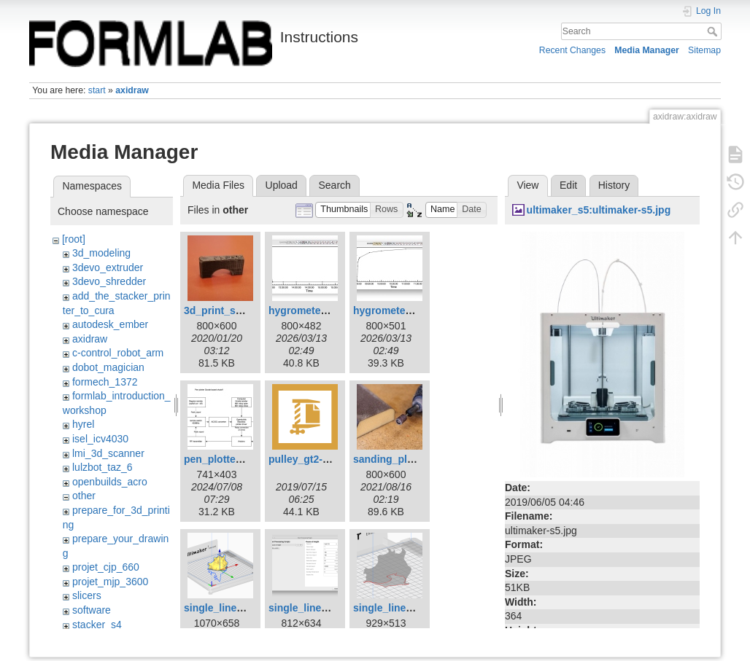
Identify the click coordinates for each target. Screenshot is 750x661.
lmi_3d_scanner (108, 453)
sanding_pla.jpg (392, 459)
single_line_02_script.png (330, 608)
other (84, 495)
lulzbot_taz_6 (102, 467)
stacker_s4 (97, 624)
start (97, 90)
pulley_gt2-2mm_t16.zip (326, 459)
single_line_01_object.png (247, 608)
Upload (282, 185)
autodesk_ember (110, 324)
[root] (73, 239)
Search (714, 31)
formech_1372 (105, 382)
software (91, 610)
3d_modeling (101, 253)
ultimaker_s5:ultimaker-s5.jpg (599, 210)
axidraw (132, 90)
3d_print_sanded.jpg (234, 310)
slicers (86, 595)
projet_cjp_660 (105, 567)
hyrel (83, 424)
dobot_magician (108, 367)
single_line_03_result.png (415, 608)
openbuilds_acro (109, 482)
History (614, 185)
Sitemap (704, 50)
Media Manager (646, 50)
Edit (568, 185)
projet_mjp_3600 (110, 581)
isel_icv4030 (100, 439)
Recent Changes (572, 50)
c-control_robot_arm (117, 353)
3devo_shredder (109, 281)
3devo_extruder (107, 267)
